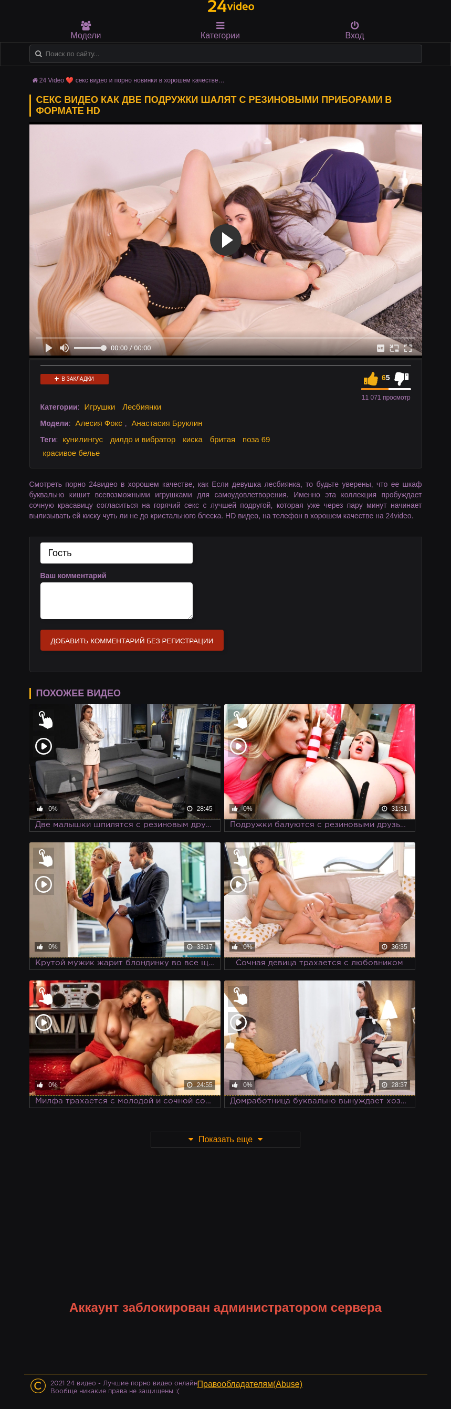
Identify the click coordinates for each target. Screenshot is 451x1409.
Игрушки (99, 406)
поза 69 (256, 439)
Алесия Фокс (98, 423)
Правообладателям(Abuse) (250, 1384)
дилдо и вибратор (142, 439)
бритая (222, 439)
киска (193, 439)
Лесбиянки (141, 406)
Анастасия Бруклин (167, 423)
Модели (86, 30)
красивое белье (71, 452)
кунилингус (82, 439)
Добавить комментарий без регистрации (132, 641)
